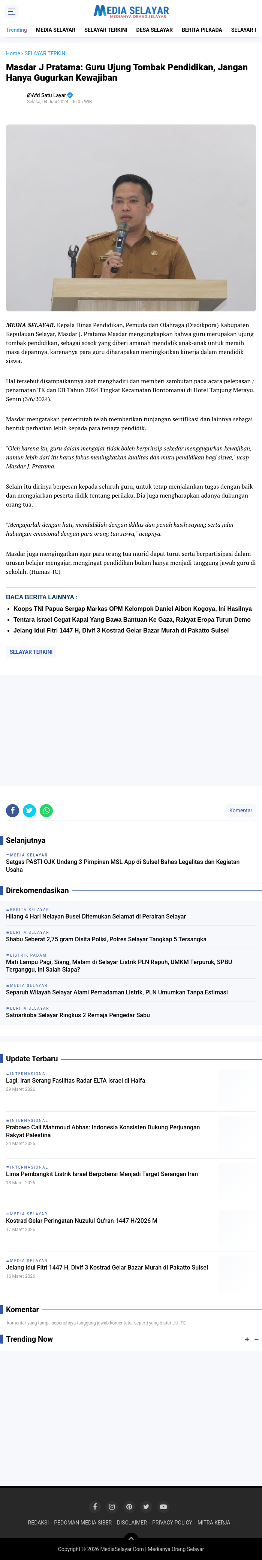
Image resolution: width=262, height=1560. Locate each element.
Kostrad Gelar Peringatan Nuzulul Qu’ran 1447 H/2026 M (81, 1220)
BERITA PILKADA (202, 30)
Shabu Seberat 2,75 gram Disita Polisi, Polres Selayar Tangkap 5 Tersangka (106, 939)
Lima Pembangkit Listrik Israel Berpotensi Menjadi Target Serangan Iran (102, 1174)
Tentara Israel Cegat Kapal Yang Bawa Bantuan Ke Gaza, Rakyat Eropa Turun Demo (132, 619)
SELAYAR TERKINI (105, 30)
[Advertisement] (131, 730)
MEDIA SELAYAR (55, 30)
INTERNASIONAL (29, 1074)
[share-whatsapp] (46, 810)
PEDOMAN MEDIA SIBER (83, 1523)
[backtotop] (131, 1540)
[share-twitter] (29, 810)
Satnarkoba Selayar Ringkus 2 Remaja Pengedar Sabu (78, 1015)
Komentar (240, 810)
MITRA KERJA (214, 1523)
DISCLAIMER (132, 1523)
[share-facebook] (12, 810)
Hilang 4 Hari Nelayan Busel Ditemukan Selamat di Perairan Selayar (96, 916)
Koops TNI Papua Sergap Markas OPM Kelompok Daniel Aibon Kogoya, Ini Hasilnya (132, 609)
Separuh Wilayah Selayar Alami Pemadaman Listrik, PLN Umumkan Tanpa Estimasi (117, 992)
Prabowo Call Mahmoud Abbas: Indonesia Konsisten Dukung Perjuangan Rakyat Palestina (103, 1131)
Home (13, 53)
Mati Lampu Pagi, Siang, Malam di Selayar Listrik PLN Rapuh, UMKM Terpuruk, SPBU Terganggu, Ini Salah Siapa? (119, 966)
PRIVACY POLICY (172, 1523)
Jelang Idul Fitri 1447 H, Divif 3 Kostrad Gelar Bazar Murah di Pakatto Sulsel (121, 630)
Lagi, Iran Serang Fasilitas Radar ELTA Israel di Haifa (75, 1080)
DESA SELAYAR (154, 30)
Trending (16, 30)
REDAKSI (38, 1523)
